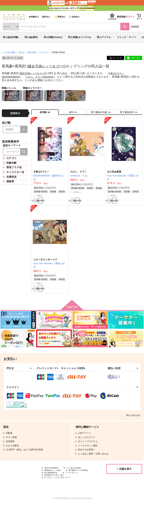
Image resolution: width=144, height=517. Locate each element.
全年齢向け (34, 17)
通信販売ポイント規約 (55, 477)
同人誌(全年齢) (11, 37)
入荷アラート (12, 58)
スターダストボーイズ (45, 263)
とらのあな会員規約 (80, 474)
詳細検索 (135, 26)
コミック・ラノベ (126, 37)
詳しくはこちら (133, 420)
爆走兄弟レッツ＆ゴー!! (47, 66)
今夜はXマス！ (118, 73)
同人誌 (22, 52)
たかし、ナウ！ (36, 76)
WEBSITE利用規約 (53, 474)
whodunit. (51, 76)
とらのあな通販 (8, 52)
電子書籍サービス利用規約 (57, 480)
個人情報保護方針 (53, 483)
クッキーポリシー (78, 483)
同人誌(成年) (31, 37)
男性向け (60, 16)
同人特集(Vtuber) (53, 37)
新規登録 (121, 16)
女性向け (74, 16)
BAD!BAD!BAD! (12, 76)
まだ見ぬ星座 (114, 173)
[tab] (73, 113)
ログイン (130, 16)
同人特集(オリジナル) (79, 37)
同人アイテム (104, 37)
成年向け (46, 17)
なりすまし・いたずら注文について (61, 489)
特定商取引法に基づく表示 (57, 486)
